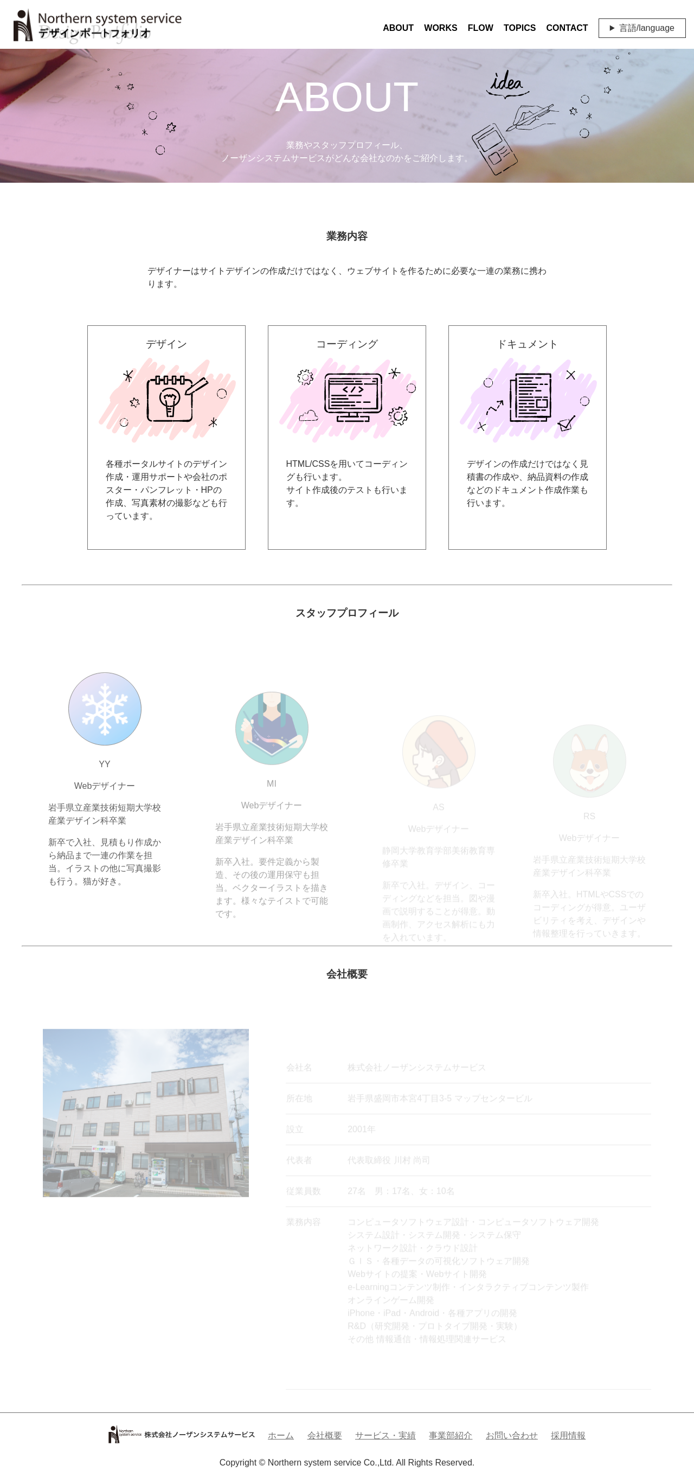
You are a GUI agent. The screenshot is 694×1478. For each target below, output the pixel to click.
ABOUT (398, 28)
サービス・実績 (385, 1435)
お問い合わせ (512, 1435)
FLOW (480, 28)
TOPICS (520, 28)
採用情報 (568, 1435)
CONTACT (567, 28)
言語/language (646, 28)
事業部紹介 (450, 1435)
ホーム (281, 1435)
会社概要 (324, 1435)
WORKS (440, 28)
